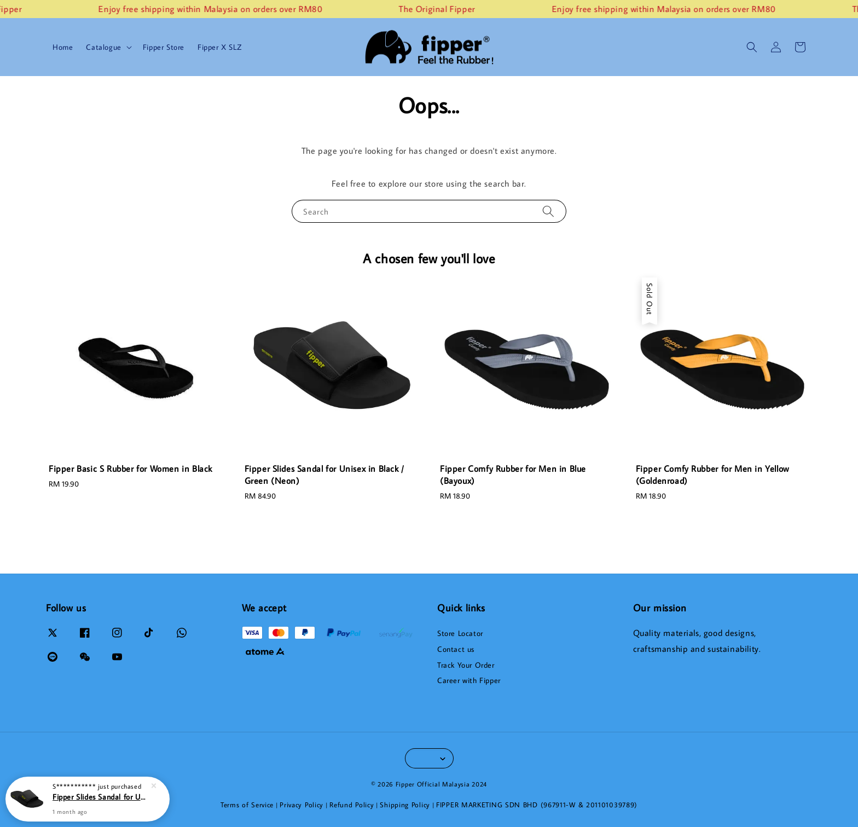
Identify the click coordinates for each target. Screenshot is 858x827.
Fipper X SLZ (219, 47)
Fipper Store (163, 47)
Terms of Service (247, 804)
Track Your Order (466, 665)
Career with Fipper (469, 680)
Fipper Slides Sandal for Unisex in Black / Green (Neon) (101, 796)
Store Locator (460, 633)
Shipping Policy (405, 804)
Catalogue (103, 47)
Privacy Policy (301, 804)
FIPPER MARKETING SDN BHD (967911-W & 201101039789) (536, 804)
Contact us (455, 649)
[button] (752, 47)
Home (63, 47)
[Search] (548, 211)
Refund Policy (351, 804)
